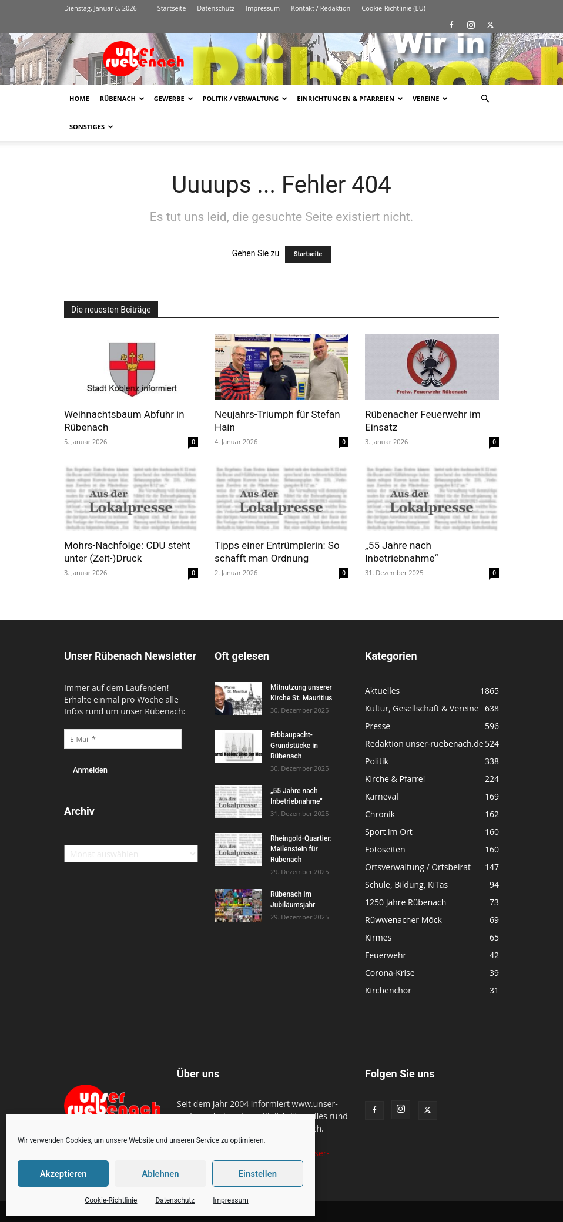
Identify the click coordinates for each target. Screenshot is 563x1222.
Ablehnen (160, 1174)
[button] (485, 99)
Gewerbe (173, 98)
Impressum (230, 1200)
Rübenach (122, 98)
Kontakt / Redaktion (320, 8)
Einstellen (258, 1174)
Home (79, 98)
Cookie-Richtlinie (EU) (393, 8)
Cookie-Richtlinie (111, 1200)
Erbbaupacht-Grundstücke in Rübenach (294, 745)
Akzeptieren (63, 1174)
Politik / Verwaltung (245, 98)
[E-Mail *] (123, 739)
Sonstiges (91, 126)
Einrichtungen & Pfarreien (350, 98)
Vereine (430, 98)
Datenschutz (175, 1200)
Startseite (171, 8)
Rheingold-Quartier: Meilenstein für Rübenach (301, 849)
